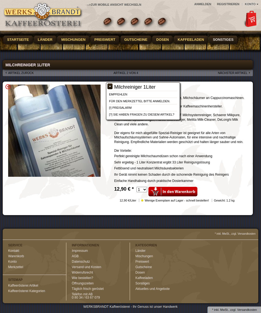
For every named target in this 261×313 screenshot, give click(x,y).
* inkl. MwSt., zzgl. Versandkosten (235, 233)
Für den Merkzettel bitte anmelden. (139, 101)
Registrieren (228, 4)
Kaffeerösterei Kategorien (26, 291)
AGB (75, 256)
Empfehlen (118, 94)
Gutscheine (135, 40)
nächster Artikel (232, 73)
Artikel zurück (21, 73)
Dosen (162, 40)
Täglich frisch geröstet (88, 289)
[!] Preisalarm (120, 107)
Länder (45, 40)
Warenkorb (16, 256)
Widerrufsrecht (82, 272)
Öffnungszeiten (83, 283)
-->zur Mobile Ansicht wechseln (114, 4)
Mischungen (73, 40)
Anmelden (202, 4)
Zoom (7, 86)
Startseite (18, 40)
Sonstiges (223, 40)
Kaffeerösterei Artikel (23, 285)
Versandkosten (247, 309)
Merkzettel (15, 267)
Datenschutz (81, 262)
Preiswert (104, 40)
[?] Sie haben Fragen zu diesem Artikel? (141, 114)
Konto (12, 262)
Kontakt (13, 251)
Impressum (80, 251)
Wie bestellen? (82, 278)
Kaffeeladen (191, 40)
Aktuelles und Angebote (152, 289)
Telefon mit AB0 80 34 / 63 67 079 (86, 295)
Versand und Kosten (86, 267)
